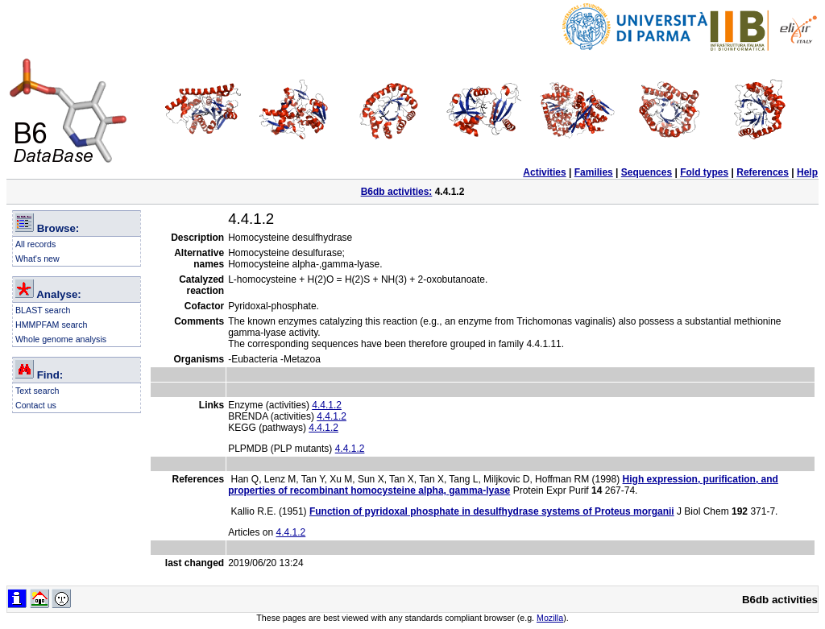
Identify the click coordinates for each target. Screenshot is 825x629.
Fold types (704, 172)
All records (35, 244)
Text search (37, 390)
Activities (544, 172)
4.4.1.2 (327, 405)
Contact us (35, 405)
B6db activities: (397, 191)
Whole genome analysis (60, 339)
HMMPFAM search (51, 324)
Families (593, 172)
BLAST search (43, 310)
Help (807, 172)
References (762, 172)
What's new (37, 258)
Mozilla (550, 618)
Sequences (646, 172)
